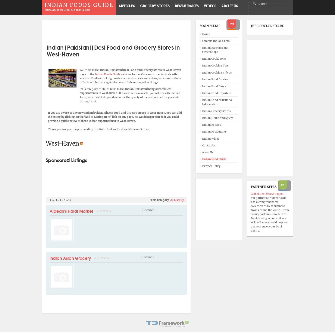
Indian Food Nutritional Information (217, 102)
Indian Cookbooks (214, 58)
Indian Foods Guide (108, 74)
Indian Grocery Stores (216, 111)
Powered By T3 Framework (167, 323)
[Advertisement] (116, 30)
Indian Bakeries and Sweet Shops (215, 49)
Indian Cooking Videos (217, 72)
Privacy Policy (211, 166)
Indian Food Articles (215, 79)
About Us (207, 152)
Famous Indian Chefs (216, 41)
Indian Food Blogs (214, 86)
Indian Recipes (211, 124)
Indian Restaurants (214, 131)
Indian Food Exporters (216, 93)
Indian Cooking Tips (215, 65)
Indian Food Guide (214, 159)
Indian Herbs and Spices (218, 118)
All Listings (177, 200)
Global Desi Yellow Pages (267, 193)
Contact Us (209, 145)
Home (206, 34)
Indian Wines (210, 138)
